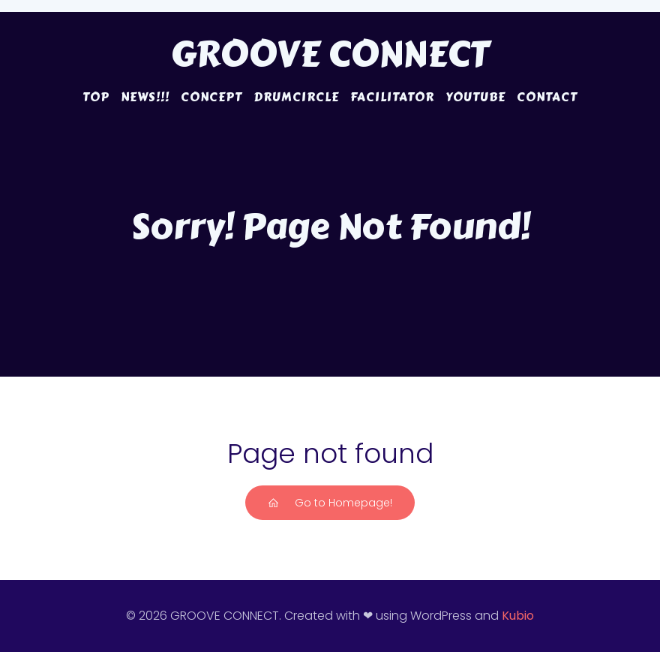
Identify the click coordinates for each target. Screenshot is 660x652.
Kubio (518, 615)
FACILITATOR (392, 97)
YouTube (476, 97)
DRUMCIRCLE (296, 97)
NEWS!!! (145, 97)
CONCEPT (211, 97)
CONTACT (547, 97)
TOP (96, 97)
